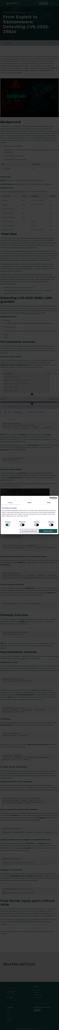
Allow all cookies (48, 531)
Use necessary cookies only (29, 531)
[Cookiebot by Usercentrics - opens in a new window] (50, 498)
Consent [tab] (10, 502)
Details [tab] (29, 502)
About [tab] (48, 502)
